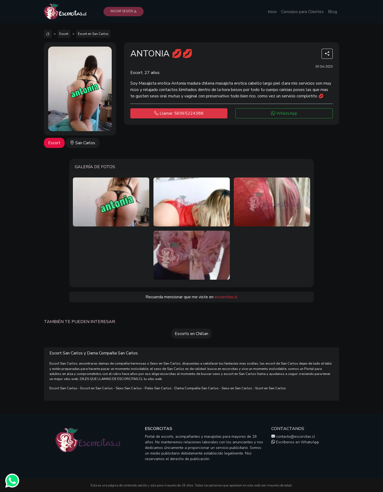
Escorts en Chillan (191, 334)
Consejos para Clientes (302, 12)
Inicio (272, 12)
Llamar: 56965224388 (178, 113)
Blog (332, 12)
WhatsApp (284, 113)
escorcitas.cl (226, 297)
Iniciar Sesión (123, 11)
